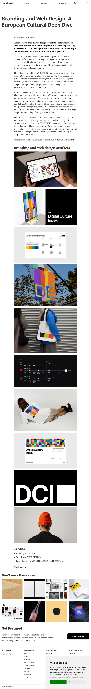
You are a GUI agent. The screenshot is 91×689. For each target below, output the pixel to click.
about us (49, 653)
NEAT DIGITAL (34, 557)
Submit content (78, 636)
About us (44, 3)
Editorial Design (29, 662)
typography (28, 674)
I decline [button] (62, 682)
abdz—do (8, 3)
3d (25, 653)
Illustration (27, 668)
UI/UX (26, 677)
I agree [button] (54, 682)
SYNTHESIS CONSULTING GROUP (48, 561)
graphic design (29, 665)
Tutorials (27, 671)
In (6, 654)
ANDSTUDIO (30, 553)
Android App (73, 653)
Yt (10, 654)
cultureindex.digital (64, 140)
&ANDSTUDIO (42, 73)
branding (22, 567)
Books (26, 656)
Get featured (62, 3)
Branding (27, 659)
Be (3, 654)
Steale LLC (12, 686)
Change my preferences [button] (75, 682)
